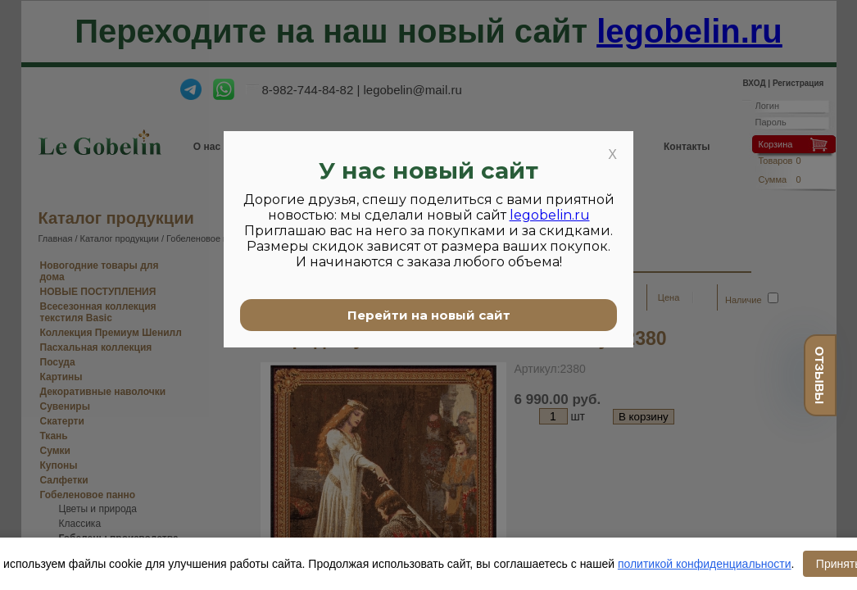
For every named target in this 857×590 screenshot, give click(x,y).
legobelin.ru (550, 215)
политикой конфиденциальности (704, 563)
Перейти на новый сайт (428, 315)
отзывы (820, 375)
